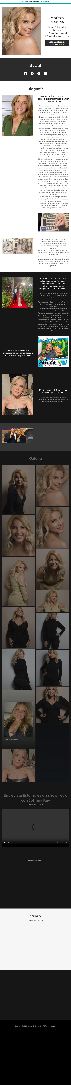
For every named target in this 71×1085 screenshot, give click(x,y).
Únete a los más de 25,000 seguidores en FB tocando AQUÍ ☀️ (57, 43)
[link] (25, 74)
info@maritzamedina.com (57, 36)
